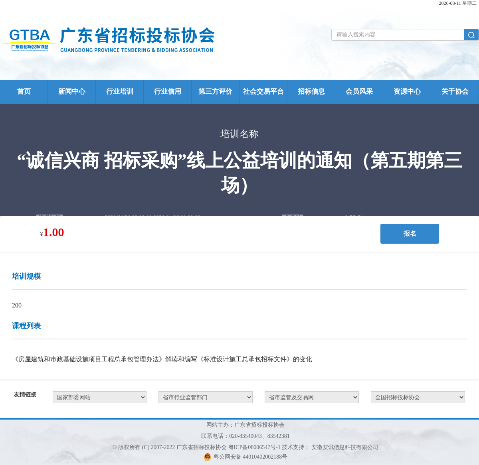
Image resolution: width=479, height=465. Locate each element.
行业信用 (167, 91)
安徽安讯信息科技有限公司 (344, 447)
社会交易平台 (263, 91)
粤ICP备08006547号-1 (254, 447)
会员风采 (359, 91)
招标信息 (311, 91)
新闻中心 (71, 91)
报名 (410, 233)
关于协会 (455, 91)
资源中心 (407, 91)
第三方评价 (215, 91)
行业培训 (119, 91)
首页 (24, 91)
